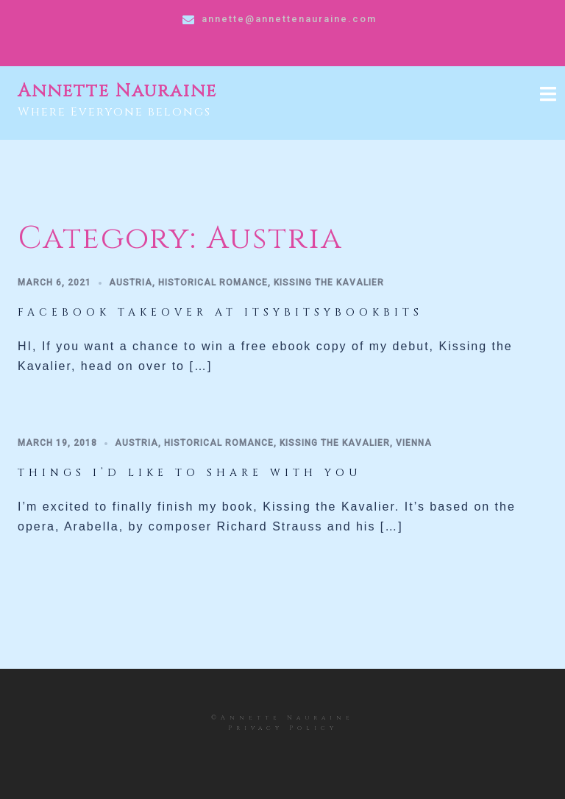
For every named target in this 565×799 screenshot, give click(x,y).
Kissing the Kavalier (329, 282)
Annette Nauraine (117, 91)
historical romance (213, 282)
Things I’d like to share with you (190, 473)
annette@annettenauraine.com (289, 18)
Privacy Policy (283, 728)
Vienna (414, 443)
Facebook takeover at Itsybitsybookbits (220, 312)
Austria (130, 282)
